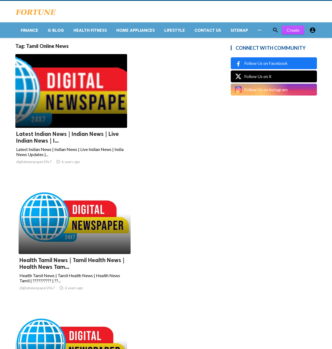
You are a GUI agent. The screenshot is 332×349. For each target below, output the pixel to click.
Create (293, 32)
